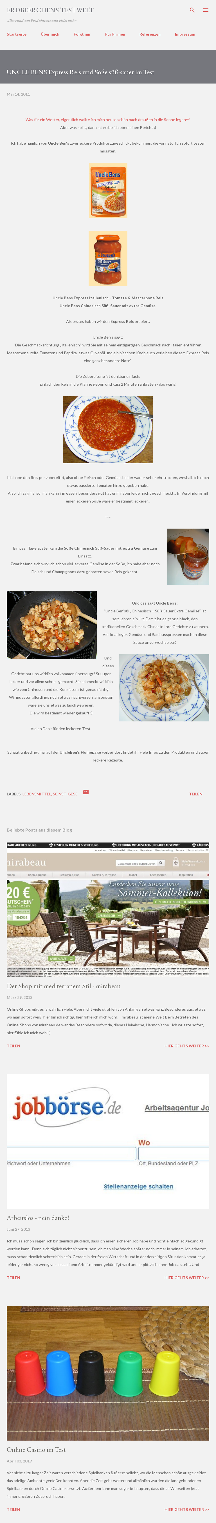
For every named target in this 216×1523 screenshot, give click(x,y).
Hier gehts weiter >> (187, 1045)
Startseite (16, 34)
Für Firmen (115, 34)
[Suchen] (192, 10)
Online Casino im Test (36, 1449)
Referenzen (150, 34)
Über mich (50, 34)
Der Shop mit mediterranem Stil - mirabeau (64, 986)
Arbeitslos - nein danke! (38, 1217)
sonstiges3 (65, 793)
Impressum (185, 34)
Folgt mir (82, 34)
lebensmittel (36, 793)
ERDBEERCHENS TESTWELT (50, 10)
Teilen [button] (195, 793)
